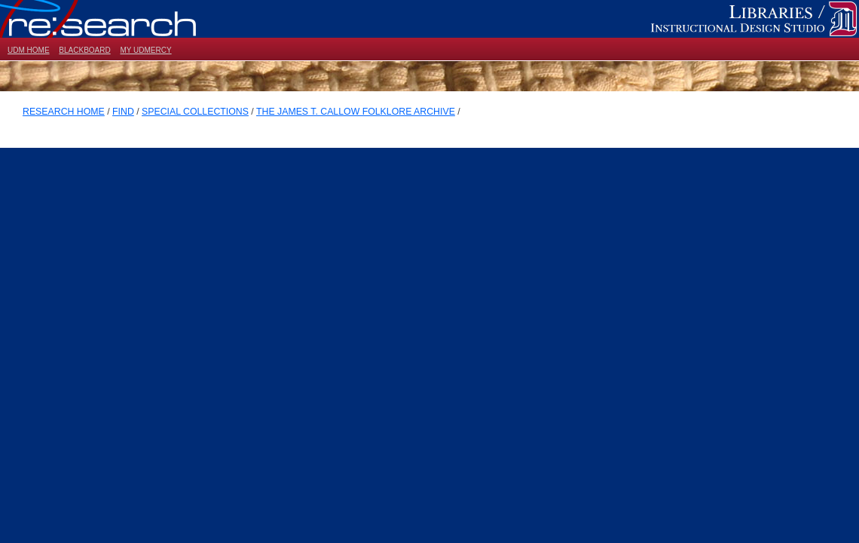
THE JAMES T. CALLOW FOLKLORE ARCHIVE (355, 111)
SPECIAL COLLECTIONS (195, 111)
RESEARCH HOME (64, 111)
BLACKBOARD (84, 50)
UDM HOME (29, 50)
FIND (123, 111)
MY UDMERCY (145, 50)
